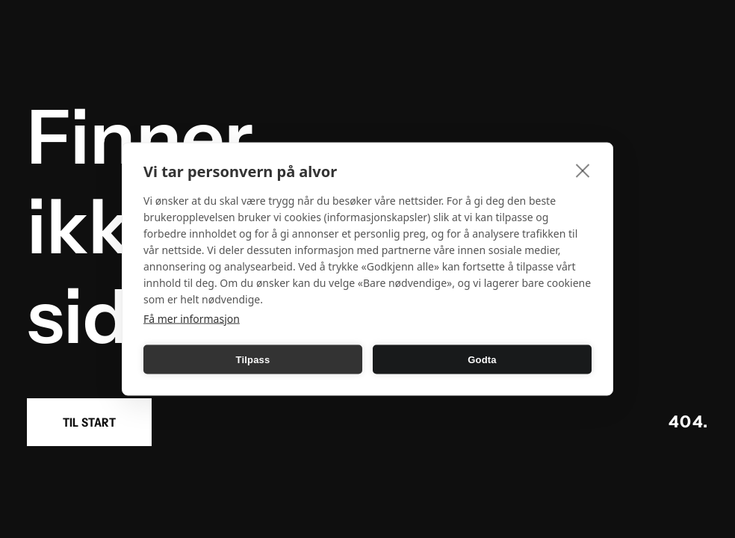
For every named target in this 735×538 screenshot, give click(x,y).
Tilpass (253, 359)
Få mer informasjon (191, 319)
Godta (482, 359)
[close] (583, 170)
